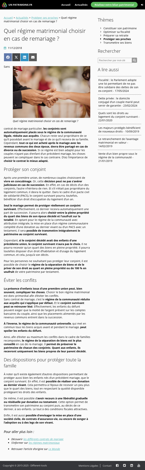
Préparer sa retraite (115, 35)
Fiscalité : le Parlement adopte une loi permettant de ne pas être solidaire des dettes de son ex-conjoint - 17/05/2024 (118, 85)
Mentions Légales (88, 465)
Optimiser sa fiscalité (116, 32)
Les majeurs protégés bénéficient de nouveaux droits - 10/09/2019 (119, 129)
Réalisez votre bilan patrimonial (114, 4)
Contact (107, 465)
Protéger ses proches (44, 17)
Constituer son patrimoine (120, 28)
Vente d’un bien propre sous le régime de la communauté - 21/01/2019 (117, 157)
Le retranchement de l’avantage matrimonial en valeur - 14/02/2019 (118, 142)
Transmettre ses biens (117, 42)
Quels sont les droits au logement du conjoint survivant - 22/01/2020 (119, 116)
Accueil (65, 4)
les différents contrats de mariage (43, 439)
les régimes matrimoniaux (44, 442)
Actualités (81, 4)
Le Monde (54, 449)
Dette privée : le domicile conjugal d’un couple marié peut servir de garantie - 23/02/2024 (118, 102)
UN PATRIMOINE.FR (17, 5)
